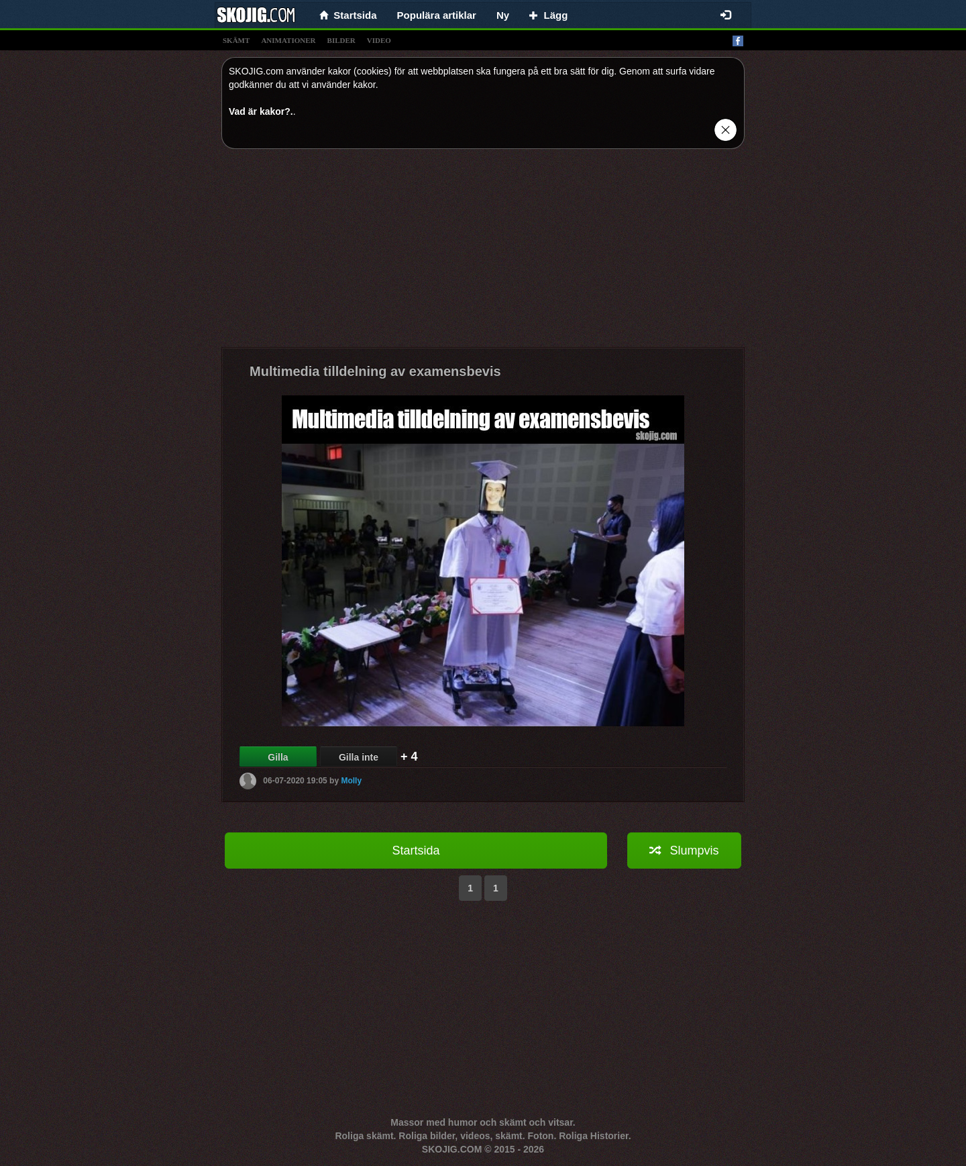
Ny (502, 15)
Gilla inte (358, 757)
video (379, 40)
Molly (351, 780)
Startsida (415, 850)
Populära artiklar (436, 15)
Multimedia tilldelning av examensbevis (375, 371)
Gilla (278, 757)
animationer (288, 40)
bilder (341, 40)
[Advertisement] (483, 253)
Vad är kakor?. (261, 111)
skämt (236, 40)
